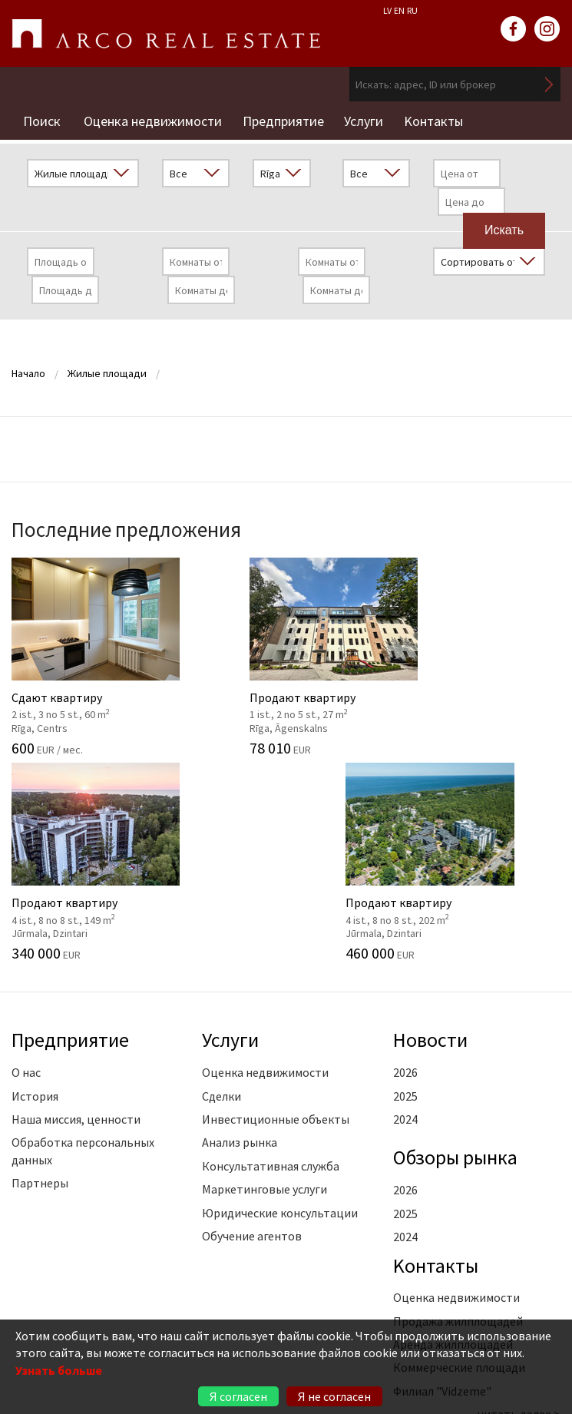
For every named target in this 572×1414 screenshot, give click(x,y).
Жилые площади (107, 369)
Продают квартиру (214, 649)
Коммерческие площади (459, 1155)
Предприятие (285, 118)
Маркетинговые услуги (264, 976)
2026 (405, 859)
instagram (547, 29)
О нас (26, 859)
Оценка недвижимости (153, 118)
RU (412, 10)
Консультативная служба (270, 953)
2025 (405, 883)
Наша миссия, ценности (76, 906)
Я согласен (238, 1396)
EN (399, 10)
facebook (514, 29)
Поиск (42, 118)
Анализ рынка (239, 929)
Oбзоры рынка (458, 944)
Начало (28, 369)
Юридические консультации (280, 1000)
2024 (405, 906)
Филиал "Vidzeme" (442, 1178)
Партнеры (40, 970)
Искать (548, 84)
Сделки (221, 883)
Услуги (368, 118)
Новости (431, 827)
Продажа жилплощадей (458, 1108)
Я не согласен (334, 1396)
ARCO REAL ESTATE (166, 33)
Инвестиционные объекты (275, 906)
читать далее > (519, 1201)
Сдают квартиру (72, 649)
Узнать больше (58, 1370)
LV (387, 10)
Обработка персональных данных (83, 938)
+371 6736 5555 (116, 1307)
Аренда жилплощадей (453, 1131)
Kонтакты (441, 118)
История (35, 883)
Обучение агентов (252, 1023)
